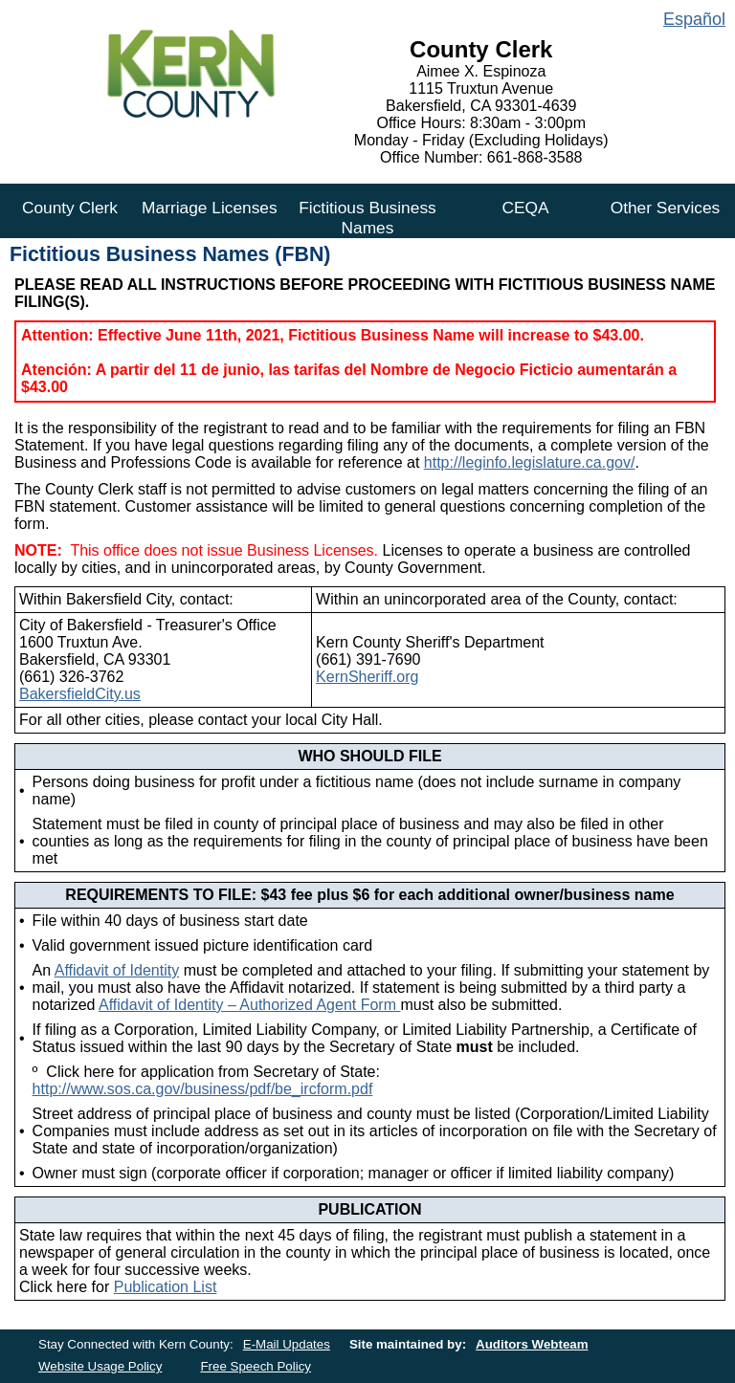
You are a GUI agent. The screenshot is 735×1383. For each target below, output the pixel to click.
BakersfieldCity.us (80, 694)
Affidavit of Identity (117, 970)
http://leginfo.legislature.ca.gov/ (529, 462)
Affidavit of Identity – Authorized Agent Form (249, 1005)
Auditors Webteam (532, 1344)
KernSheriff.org (367, 677)
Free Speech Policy (255, 1366)
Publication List (165, 1287)
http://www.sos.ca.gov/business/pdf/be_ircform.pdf (203, 1089)
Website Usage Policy (100, 1366)
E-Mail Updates (286, 1344)
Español (694, 19)
